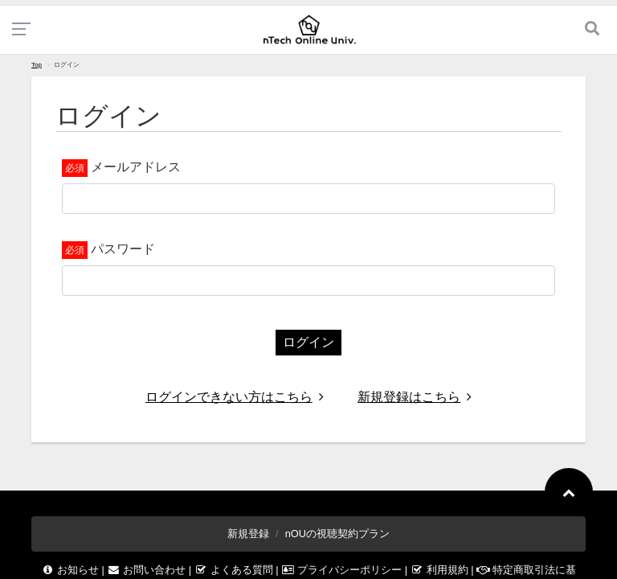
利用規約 (441, 570)
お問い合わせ (148, 570)
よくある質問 (235, 570)
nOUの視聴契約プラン (337, 534)
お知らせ (71, 570)
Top (36, 64)
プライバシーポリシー (343, 570)
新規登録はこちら (415, 397)
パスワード (123, 249)
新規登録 (248, 534)
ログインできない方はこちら (234, 397)
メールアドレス (136, 167)
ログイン (308, 342)
